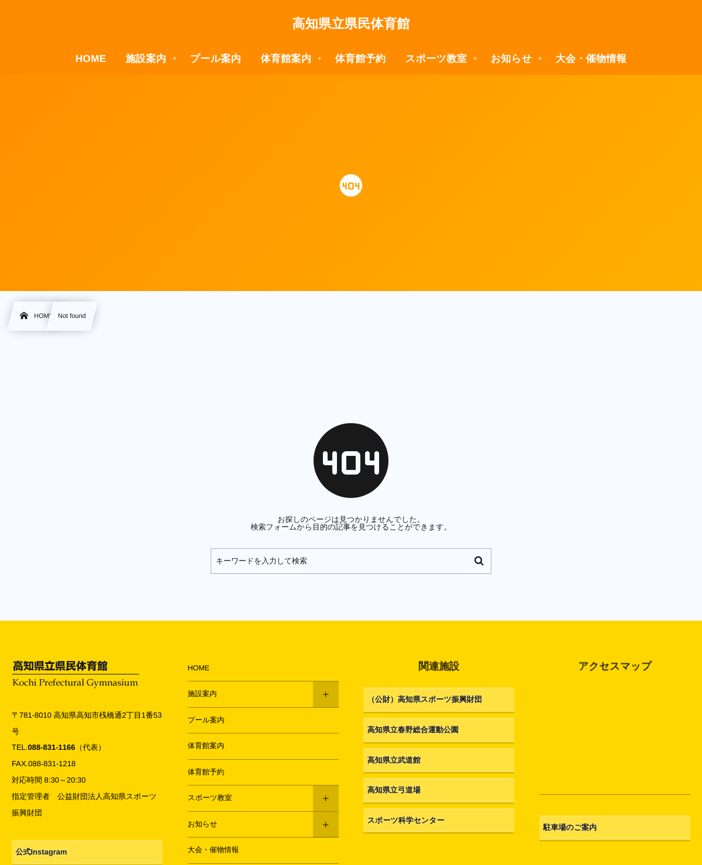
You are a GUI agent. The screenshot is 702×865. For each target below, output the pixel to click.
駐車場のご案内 (570, 827)
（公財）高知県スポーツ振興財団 (424, 699)
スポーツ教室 (210, 798)
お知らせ (203, 824)
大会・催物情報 (213, 850)
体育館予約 (206, 772)
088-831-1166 (51, 747)
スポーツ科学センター (406, 820)
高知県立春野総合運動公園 (413, 729)
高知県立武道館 (394, 760)
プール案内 (206, 720)
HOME (199, 668)
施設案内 (202, 694)
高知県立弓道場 (394, 790)
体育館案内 (206, 746)
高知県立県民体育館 (351, 24)
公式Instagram (41, 851)
